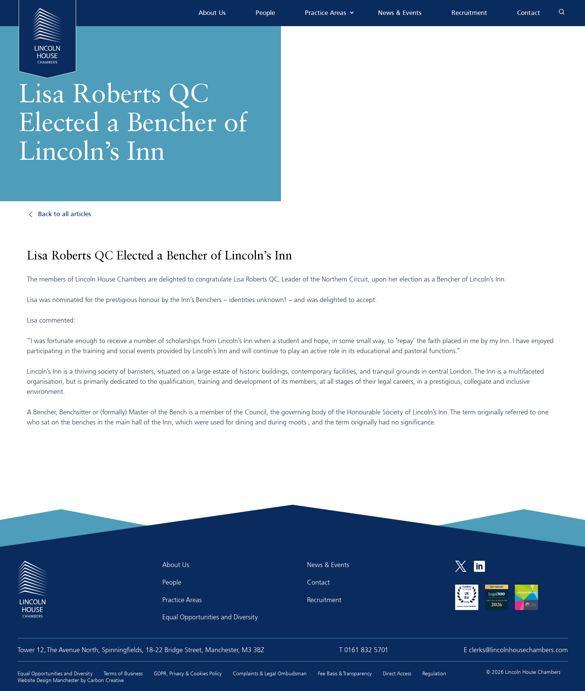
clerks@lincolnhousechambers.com (518, 649)
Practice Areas (325, 13)
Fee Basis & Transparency (345, 673)
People (265, 13)
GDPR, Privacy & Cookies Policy (188, 673)
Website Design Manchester (48, 680)
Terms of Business (123, 673)
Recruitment (469, 13)
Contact (528, 13)
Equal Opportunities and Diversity (210, 617)
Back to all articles (64, 214)
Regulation (434, 673)
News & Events (400, 13)
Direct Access (397, 673)
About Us (212, 13)
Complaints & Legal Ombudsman (270, 673)
